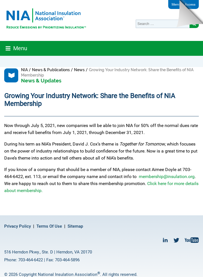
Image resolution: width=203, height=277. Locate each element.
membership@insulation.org (167, 176)
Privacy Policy (17, 226)
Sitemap (75, 226)
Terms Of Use (49, 226)
